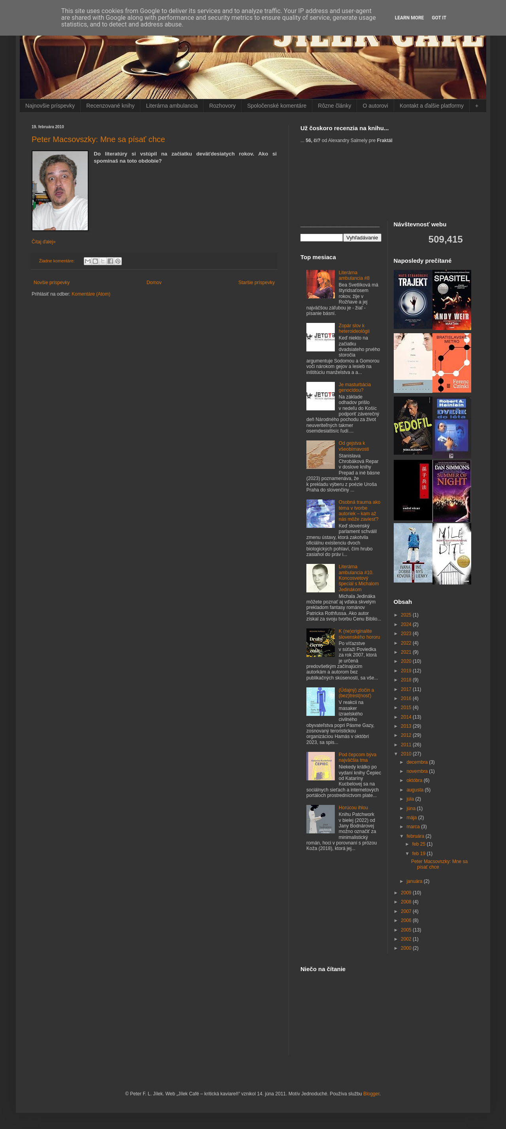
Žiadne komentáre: (57, 260)
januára (414, 881)
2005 (407, 930)
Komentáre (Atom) (91, 294)
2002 (407, 939)
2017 (407, 689)
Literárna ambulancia (172, 105)
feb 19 (419, 853)
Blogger (371, 1094)
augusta (415, 790)
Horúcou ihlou (353, 807)
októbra (414, 780)
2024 (407, 624)
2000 (407, 948)
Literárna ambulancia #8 (354, 275)
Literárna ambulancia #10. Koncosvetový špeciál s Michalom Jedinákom (359, 578)
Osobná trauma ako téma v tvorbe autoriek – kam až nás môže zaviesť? (359, 510)
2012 (407, 735)
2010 (407, 754)
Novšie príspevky (52, 282)
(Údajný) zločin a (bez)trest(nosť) (356, 692)
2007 (407, 911)
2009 (407, 893)
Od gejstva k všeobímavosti (354, 446)
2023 (407, 633)
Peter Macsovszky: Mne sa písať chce (98, 139)
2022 (407, 643)
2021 (407, 652)
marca (413, 826)
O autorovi (375, 105)
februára (415, 836)
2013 (407, 726)
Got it (439, 18)
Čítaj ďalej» (44, 242)
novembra (417, 771)
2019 (407, 671)
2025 (407, 615)
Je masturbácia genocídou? (355, 387)
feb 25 (419, 844)
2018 (407, 680)
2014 (407, 717)
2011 (407, 745)
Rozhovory (222, 105)
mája (412, 817)
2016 (407, 698)
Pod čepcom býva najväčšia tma (357, 757)
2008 (407, 902)
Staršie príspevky (256, 282)
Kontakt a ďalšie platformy (432, 105)
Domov (154, 282)
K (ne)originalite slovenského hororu (359, 633)
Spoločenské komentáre (276, 105)
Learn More (409, 18)
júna (411, 808)
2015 (407, 707)
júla (410, 799)
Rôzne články (334, 105)
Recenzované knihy (110, 105)
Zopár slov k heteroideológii (354, 328)
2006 (407, 920)
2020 (407, 661)
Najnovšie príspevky (50, 105)
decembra (417, 762)
